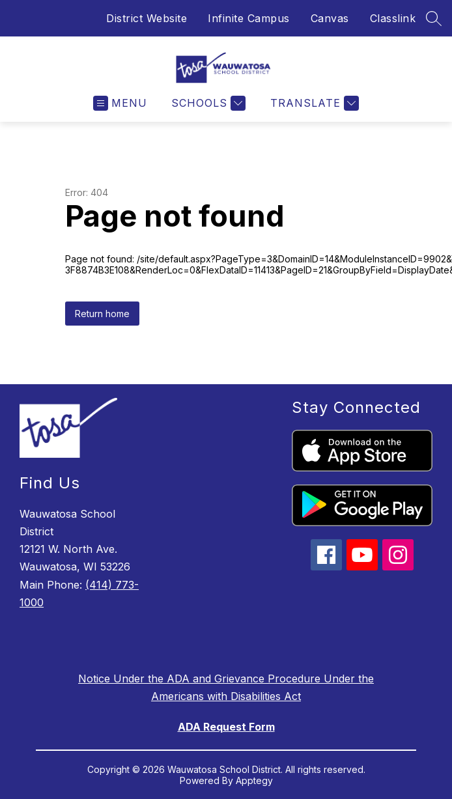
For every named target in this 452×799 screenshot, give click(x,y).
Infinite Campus (249, 18)
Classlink (393, 18)
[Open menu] (120, 103)
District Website (146, 18)
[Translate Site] (313, 103)
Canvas (330, 18)
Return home (102, 313)
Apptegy (254, 780)
